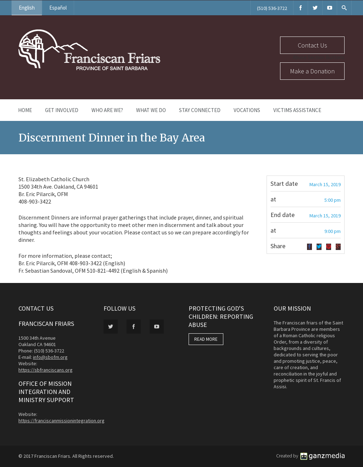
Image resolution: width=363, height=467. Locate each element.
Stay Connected (199, 110)
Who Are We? (107, 110)
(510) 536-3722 (272, 8)
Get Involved (61, 110)
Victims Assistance (297, 110)
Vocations (247, 110)
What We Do (151, 110)
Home (25, 110)
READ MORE (206, 339)
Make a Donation (312, 71)
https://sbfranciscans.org (45, 370)
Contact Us (312, 45)
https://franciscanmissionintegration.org (61, 420)
